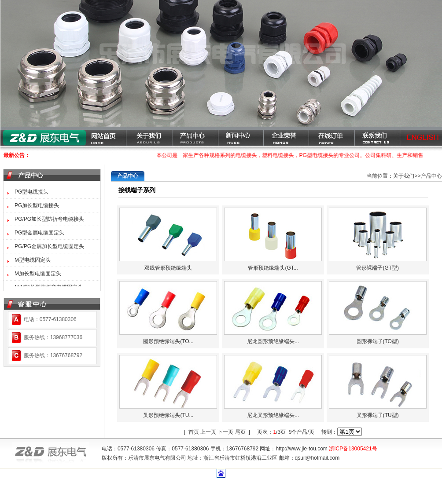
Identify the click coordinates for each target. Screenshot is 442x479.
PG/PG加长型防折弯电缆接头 (49, 219)
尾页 (240, 432)
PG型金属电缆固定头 (39, 233)
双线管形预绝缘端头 (168, 268)
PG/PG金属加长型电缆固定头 (49, 246)
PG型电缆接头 (31, 192)
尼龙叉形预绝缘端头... (273, 415)
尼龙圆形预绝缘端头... (273, 341)
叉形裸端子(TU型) (378, 415)
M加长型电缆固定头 (38, 274)
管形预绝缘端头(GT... (273, 268)
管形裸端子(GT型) (377, 268)
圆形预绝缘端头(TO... (168, 341)
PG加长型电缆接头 (37, 205)
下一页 (225, 432)
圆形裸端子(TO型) (378, 341)
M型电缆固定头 (33, 260)
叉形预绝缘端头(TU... (168, 415)
